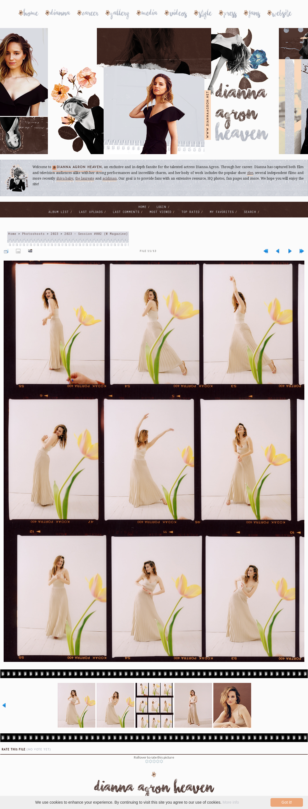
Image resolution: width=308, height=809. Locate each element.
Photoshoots (33, 234)
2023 (55, 234)
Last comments (126, 212)
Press (230, 14)
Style (205, 14)
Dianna (60, 14)
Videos (178, 14)
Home (31, 14)
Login (161, 207)
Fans (254, 14)
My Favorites (222, 212)
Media (149, 14)
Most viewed (160, 212)
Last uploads (91, 212)
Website (281, 14)
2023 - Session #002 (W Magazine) (96, 234)
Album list (58, 212)
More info (231, 802)
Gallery (120, 14)
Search (250, 212)
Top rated (190, 212)
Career (90, 14)
